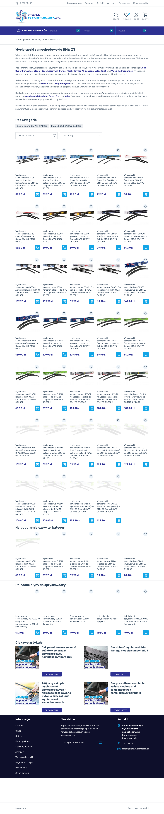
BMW (52, 39)
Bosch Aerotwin (50, 71)
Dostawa (89, 3)
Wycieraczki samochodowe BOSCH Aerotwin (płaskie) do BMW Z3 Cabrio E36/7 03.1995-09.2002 (27, 289)
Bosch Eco (54, 96)
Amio (30, 71)
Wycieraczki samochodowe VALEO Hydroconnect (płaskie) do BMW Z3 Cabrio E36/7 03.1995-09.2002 (82, 506)
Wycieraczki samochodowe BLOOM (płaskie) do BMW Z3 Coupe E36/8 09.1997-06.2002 (80, 236)
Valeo (67, 96)
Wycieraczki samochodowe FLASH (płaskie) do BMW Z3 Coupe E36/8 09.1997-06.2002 (53, 396)
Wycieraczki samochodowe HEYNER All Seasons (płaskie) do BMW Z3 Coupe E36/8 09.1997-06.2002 (108, 396)
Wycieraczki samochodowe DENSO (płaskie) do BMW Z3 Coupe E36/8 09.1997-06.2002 (80, 343)
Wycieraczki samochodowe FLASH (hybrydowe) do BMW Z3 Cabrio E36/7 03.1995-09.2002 (108, 343)
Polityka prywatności (138, 808)
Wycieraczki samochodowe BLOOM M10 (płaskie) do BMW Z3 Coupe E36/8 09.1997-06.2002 (135, 236)
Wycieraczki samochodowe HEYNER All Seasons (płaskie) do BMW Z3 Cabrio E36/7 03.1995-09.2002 (80, 396)
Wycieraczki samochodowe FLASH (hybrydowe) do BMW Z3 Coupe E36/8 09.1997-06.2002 (135, 343)
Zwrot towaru (22, 773)
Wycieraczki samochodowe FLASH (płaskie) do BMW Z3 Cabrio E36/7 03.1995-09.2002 (25, 396)
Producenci (124, 3)
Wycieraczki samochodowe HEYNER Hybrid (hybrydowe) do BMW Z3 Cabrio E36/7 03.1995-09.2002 (135, 396)
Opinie (18, 736)
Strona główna (74, 3)
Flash (69, 71)
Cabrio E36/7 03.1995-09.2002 (32, 126)
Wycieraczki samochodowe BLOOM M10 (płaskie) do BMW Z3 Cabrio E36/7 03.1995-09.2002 (108, 236)
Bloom (37, 71)
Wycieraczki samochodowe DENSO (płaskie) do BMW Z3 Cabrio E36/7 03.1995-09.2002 (53, 343)
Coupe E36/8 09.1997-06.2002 (66, 126)
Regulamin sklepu (24, 762)
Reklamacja (21, 767)
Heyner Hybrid (63, 83)
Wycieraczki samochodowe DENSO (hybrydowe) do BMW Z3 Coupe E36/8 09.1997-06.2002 (26, 343)
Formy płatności (23, 741)
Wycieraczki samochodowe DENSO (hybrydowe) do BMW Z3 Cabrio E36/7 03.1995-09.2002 (135, 289)
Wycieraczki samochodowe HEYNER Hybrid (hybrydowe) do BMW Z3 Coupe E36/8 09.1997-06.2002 (26, 450)
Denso (62, 71)
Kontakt (100, 3)
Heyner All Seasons (83, 71)
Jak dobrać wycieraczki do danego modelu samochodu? (129, 649)
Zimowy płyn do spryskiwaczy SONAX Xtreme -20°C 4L (79, 619)
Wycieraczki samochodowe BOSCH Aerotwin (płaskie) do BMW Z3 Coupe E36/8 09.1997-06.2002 (55, 289)
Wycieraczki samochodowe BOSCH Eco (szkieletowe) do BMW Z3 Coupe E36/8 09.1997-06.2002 (109, 289)
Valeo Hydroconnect (121, 71)
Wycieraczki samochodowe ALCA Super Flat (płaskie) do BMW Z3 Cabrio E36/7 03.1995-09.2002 (80, 180)
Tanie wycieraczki (24, 757)
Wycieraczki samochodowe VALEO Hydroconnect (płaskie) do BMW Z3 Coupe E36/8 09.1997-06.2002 (109, 506)
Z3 (58, 39)
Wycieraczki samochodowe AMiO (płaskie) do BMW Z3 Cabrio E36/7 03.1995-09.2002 (134, 180)
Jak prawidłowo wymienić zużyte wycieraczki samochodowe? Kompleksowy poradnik (59, 652)
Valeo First (100, 71)
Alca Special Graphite (36, 96)
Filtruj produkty (26, 135)
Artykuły (111, 3)
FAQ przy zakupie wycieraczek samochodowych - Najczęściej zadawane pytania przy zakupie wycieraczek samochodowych (56, 693)
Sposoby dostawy (24, 746)
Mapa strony (21, 808)
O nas (18, 731)
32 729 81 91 (26, 3)
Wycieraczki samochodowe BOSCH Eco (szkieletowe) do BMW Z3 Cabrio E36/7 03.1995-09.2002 (82, 289)
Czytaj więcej (52, 674)
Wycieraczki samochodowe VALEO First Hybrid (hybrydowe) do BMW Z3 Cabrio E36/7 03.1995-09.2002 (108, 450)
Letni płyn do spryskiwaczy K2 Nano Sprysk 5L (107, 619)
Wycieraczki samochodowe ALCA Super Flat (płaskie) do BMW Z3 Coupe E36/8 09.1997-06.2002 (107, 180)
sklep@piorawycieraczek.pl (135, 748)
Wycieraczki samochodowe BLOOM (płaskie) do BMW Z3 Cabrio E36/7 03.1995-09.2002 (53, 236)
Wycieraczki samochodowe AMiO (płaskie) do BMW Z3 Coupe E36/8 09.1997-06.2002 (25, 236)
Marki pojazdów (141, 3)
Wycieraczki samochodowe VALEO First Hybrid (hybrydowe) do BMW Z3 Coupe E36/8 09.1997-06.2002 (135, 450)
